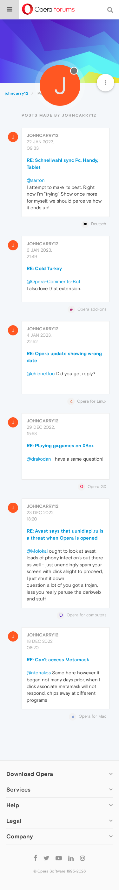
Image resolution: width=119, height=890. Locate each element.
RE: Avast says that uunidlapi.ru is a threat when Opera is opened (65, 534)
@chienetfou (41, 373)
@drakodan (39, 459)
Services (18, 789)
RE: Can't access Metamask (58, 659)
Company (19, 836)
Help (12, 805)
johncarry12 (42, 135)
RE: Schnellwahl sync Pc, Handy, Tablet (62, 163)
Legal (14, 820)
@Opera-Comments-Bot (53, 281)
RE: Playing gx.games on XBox (60, 445)
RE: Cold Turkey (44, 268)
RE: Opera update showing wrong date (64, 357)
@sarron (36, 180)
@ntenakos (39, 672)
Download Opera (29, 774)
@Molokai (37, 551)
